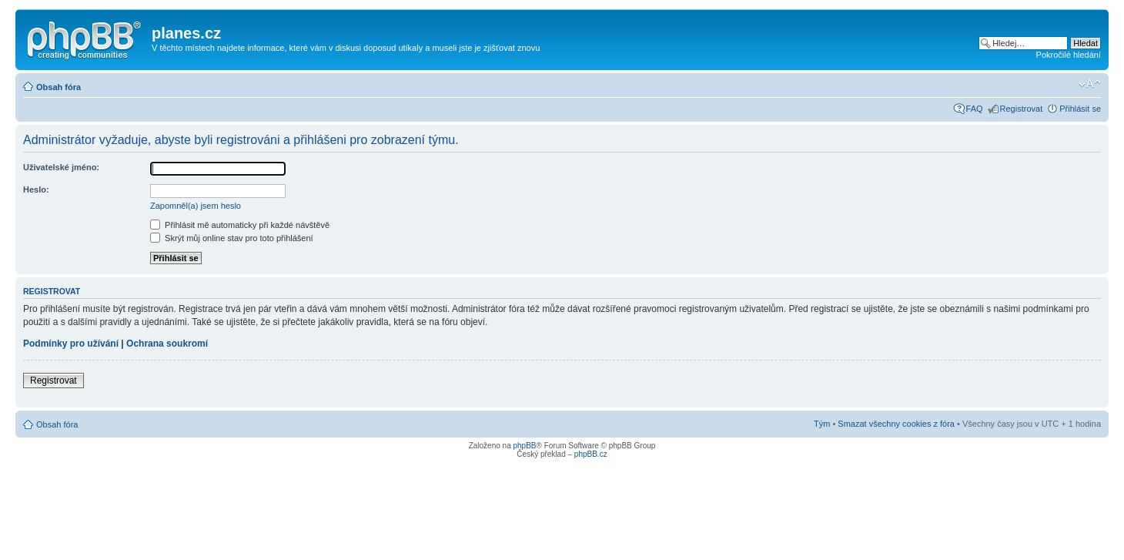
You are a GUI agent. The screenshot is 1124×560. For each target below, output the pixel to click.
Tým (822, 423)
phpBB (524, 445)
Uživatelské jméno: (61, 167)
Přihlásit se (1080, 108)
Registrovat (1021, 108)
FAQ (974, 108)
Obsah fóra (58, 87)
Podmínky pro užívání (71, 343)
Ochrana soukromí (167, 343)
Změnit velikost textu (1090, 84)
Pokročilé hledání (1068, 54)
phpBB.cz (590, 454)
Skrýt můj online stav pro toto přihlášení (231, 238)
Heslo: (36, 189)
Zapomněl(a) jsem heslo (195, 205)
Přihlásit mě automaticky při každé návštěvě (240, 225)
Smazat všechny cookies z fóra (896, 423)
